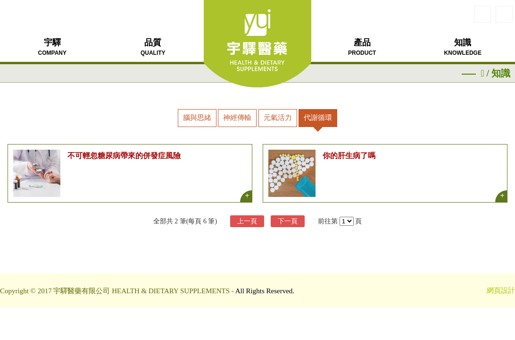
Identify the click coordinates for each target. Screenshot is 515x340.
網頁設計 (501, 290)
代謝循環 (318, 117)
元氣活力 (278, 117)
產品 (362, 47)
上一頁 (247, 221)
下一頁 (288, 221)
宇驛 (52, 47)
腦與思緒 (197, 117)
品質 (153, 47)
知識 (463, 47)
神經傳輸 (237, 117)
